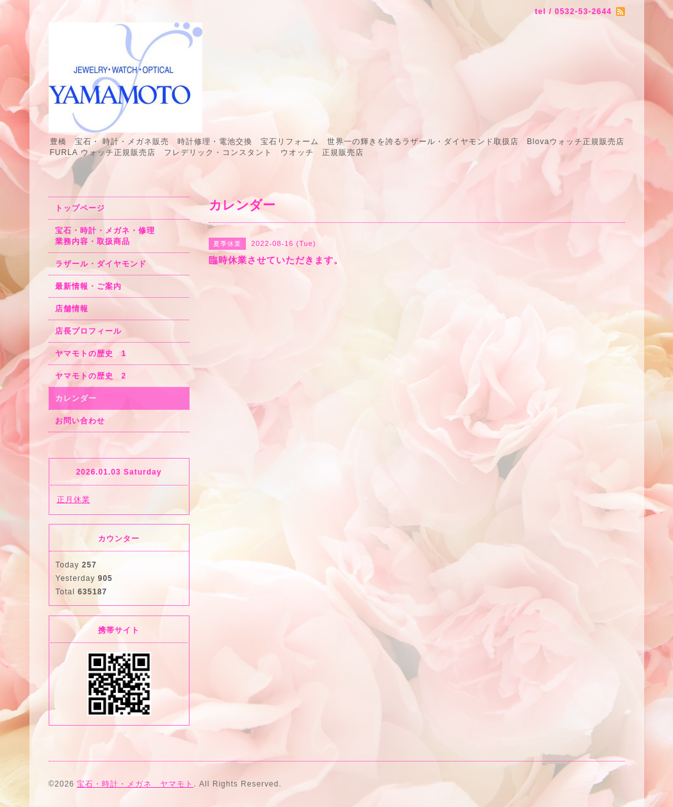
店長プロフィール (88, 331)
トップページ (80, 208)
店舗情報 (71, 308)
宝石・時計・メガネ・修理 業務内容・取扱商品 (118, 236)
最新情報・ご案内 (88, 286)
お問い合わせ (80, 420)
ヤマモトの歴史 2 (91, 375)
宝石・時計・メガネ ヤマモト (135, 783)
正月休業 (73, 499)
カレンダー (76, 398)
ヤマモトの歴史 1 (91, 353)
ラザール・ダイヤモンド (101, 263)
